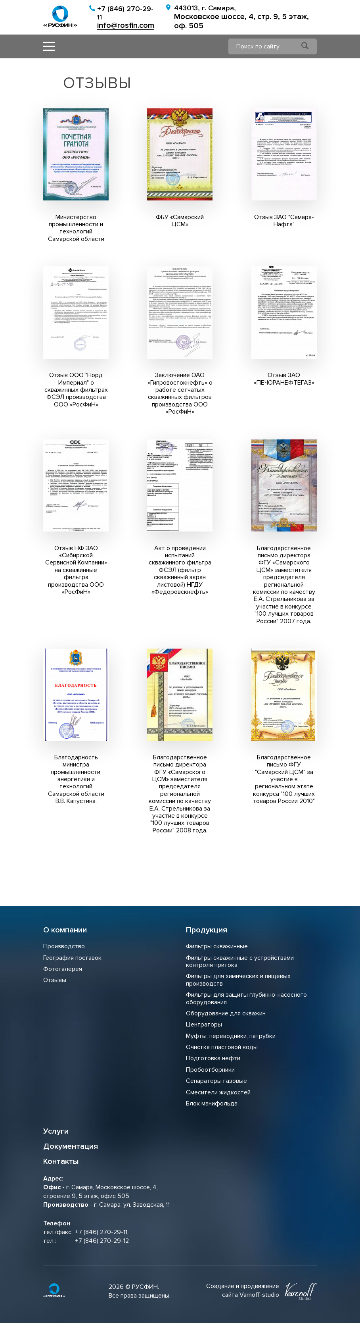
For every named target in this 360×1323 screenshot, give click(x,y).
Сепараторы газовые (216, 1081)
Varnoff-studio (259, 1295)
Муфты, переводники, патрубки (231, 1036)
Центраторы (204, 1024)
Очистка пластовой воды (222, 1047)
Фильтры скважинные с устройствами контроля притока (240, 961)
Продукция (206, 930)
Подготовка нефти (213, 1058)
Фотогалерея (62, 969)
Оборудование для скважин (226, 1013)
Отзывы (54, 980)
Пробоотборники (210, 1070)
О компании (65, 930)
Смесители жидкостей (218, 1092)
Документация (70, 1146)
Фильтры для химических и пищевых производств (238, 979)
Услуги (56, 1131)
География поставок (72, 958)
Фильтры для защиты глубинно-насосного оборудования (246, 998)
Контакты (61, 1161)
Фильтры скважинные (217, 946)
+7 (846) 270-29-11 (125, 13)
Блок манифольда (211, 1103)
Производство (64, 946)
